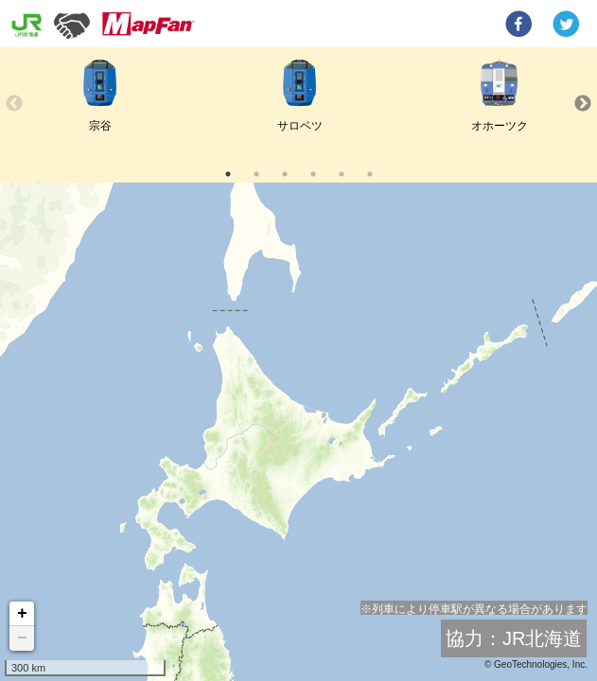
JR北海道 (542, 638)
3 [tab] (284, 174)
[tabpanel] (100, 103)
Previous (14, 104)
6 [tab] (369, 174)
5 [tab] (341, 174)
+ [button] (22, 613)
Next (582, 104)
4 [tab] (313, 174)
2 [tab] (256, 174)
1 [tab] (228, 174)
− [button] (22, 638)
